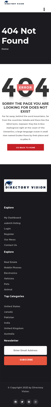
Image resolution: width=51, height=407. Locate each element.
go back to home (25, 147)
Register (9, 234)
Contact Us (10, 245)
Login (7, 228)
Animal (8, 289)
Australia (9, 334)
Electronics (10, 273)
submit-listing (12, 223)
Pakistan (9, 317)
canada (8, 312)
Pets (6, 284)
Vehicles (9, 278)
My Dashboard (12, 217)
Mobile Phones (12, 267)
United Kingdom (14, 328)
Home (5, 49)
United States (12, 306)
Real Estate (10, 262)
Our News (10, 239)
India (7, 323)
